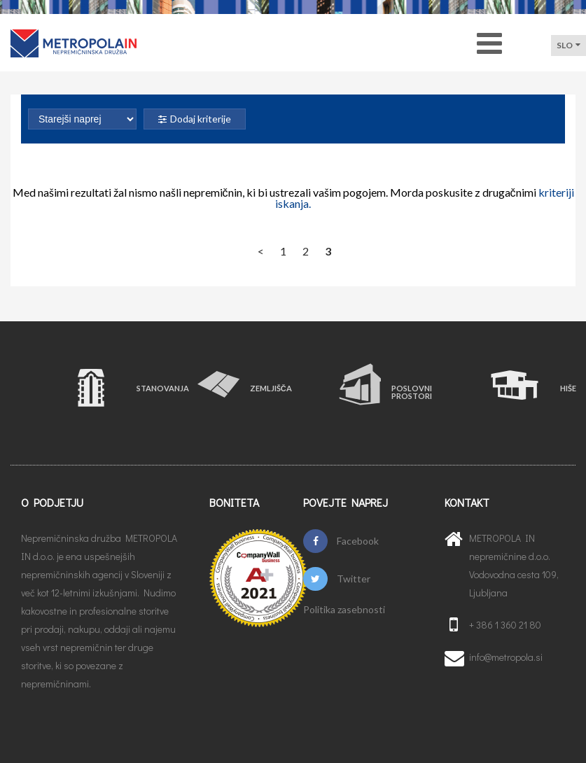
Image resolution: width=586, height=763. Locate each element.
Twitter (336, 579)
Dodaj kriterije (194, 119)
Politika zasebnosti (344, 610)
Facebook (341, 541)
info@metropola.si (506, 657)
